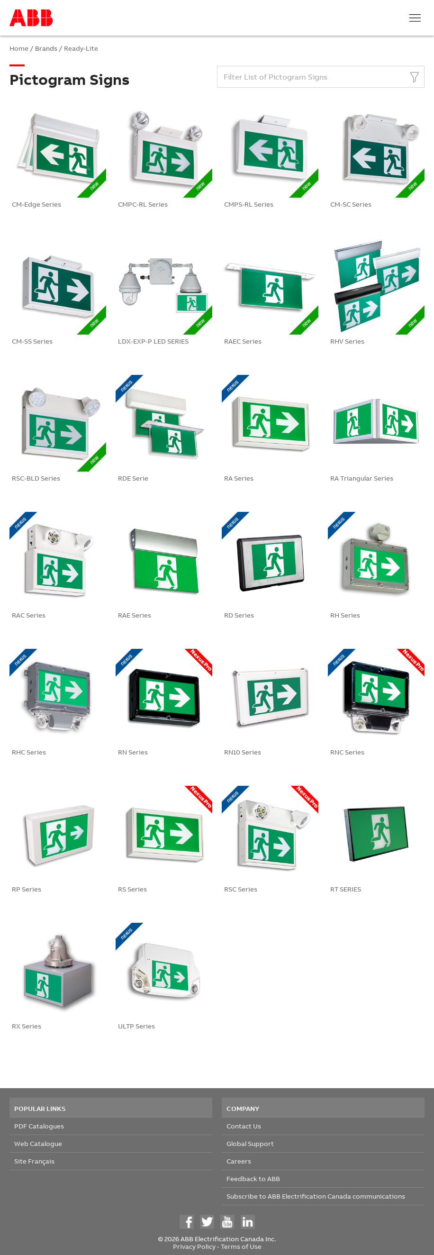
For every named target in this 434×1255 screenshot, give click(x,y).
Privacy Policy (194, 1246)
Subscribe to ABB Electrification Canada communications (315, 1195)
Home (18, 48)
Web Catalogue (38, 1143)
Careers (238, 1160)
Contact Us (243, 1125)
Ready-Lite (81, 48)
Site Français (34, 1160)
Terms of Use (241, 1246)
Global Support (250, 1143)
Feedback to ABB (253, 1178)
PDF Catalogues (39, 1125)
